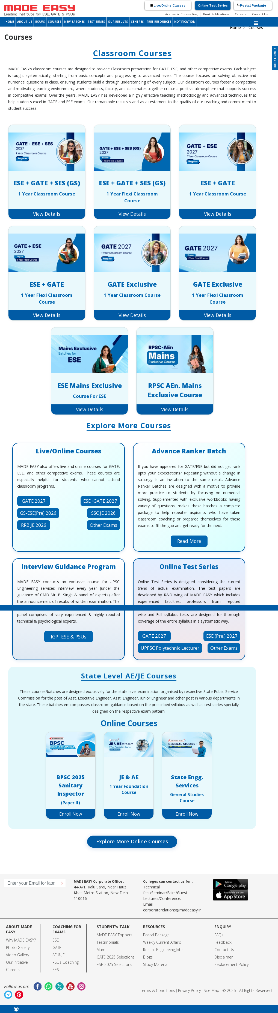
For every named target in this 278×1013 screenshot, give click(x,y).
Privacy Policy (189, 990)
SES (55, 969)
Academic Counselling (181, 14)
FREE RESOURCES (159, 22)
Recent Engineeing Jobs (163, 949)
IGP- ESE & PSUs (68, 636)
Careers (240, 14)
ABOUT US (24, 22)
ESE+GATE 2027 (100, 501)
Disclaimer (223, 957)
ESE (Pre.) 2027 (222, 636)
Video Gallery (17, 954)
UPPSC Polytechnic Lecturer (170, 648)
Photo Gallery (17, 947)
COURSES (54, 22)
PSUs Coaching (65, 962)
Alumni (102, 949)
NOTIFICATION (184, 22)
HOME (9, 22)
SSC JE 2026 (103, 513)
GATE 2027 (34, 501)
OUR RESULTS (118, 22)
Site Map (211, 990)
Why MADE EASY (20, 940)
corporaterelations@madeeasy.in (172, 910)
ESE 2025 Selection (113, 964)
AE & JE (58, 954)
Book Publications (216, 14)
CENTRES (137, 22)
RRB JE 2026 (33, 525)
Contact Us (260, 14)
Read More (189, 541)
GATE (56, 947)
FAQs (218, 934)
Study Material (155, 964)
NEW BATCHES (74, 22)
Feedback (223, 942)
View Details (46, 214)
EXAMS (40, 22)
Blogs (148, 957)
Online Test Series (213, 5)
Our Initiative (17, 962)
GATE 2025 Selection (115, 957)
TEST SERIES (96, 22)
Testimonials (108, 942)
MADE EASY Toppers (114, 934)
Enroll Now (70, 814)
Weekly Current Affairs (162, 942)
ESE (55, 940)
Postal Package (253, 5)
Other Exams (103, 525)
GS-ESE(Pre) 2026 (38, 513)
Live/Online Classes (167, 5)
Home (235, 27)
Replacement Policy (231, 964)
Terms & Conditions (157, 990)
